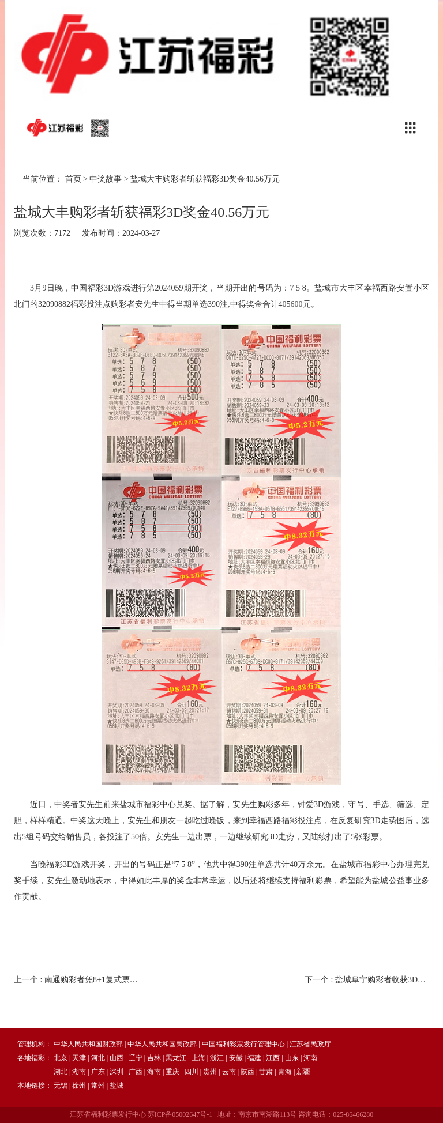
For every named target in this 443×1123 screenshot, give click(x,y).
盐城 (116, 1085)
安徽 (236, 1058)
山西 (116, 1058)
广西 (135, 1072)
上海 (198, 1058)
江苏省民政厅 (310, 1044)
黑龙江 (176, 1058)
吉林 (154, 1058)
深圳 (116, 1072)
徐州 (79, 1085)
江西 (273, 1058)
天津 (79, 1058)
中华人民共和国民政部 (162, 1044)
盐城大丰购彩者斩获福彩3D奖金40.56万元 (205, 179)
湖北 (60, 1072)
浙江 (217, 1058)
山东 (292, 1058)
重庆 (172, 1072)
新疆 (303, 1072)
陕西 (247, 1072)
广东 (98, 1072)
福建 (254, 1058)
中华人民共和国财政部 (88, 1044)
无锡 (60, 1085)
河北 (98, 1058)
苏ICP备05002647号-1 (180, 1114)
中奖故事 (105, 179)
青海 (285, 1072)
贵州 (210, 1072)
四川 (191, 1072)
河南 (310, 1058)
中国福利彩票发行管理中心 (243, 1044)
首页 (73, 179)
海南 (154, 1072)
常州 (98, 1085)
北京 (60, 1058)
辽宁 (135, 1058)
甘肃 (266, 1072)
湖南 (79, 1072)
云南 (229, 1072)
